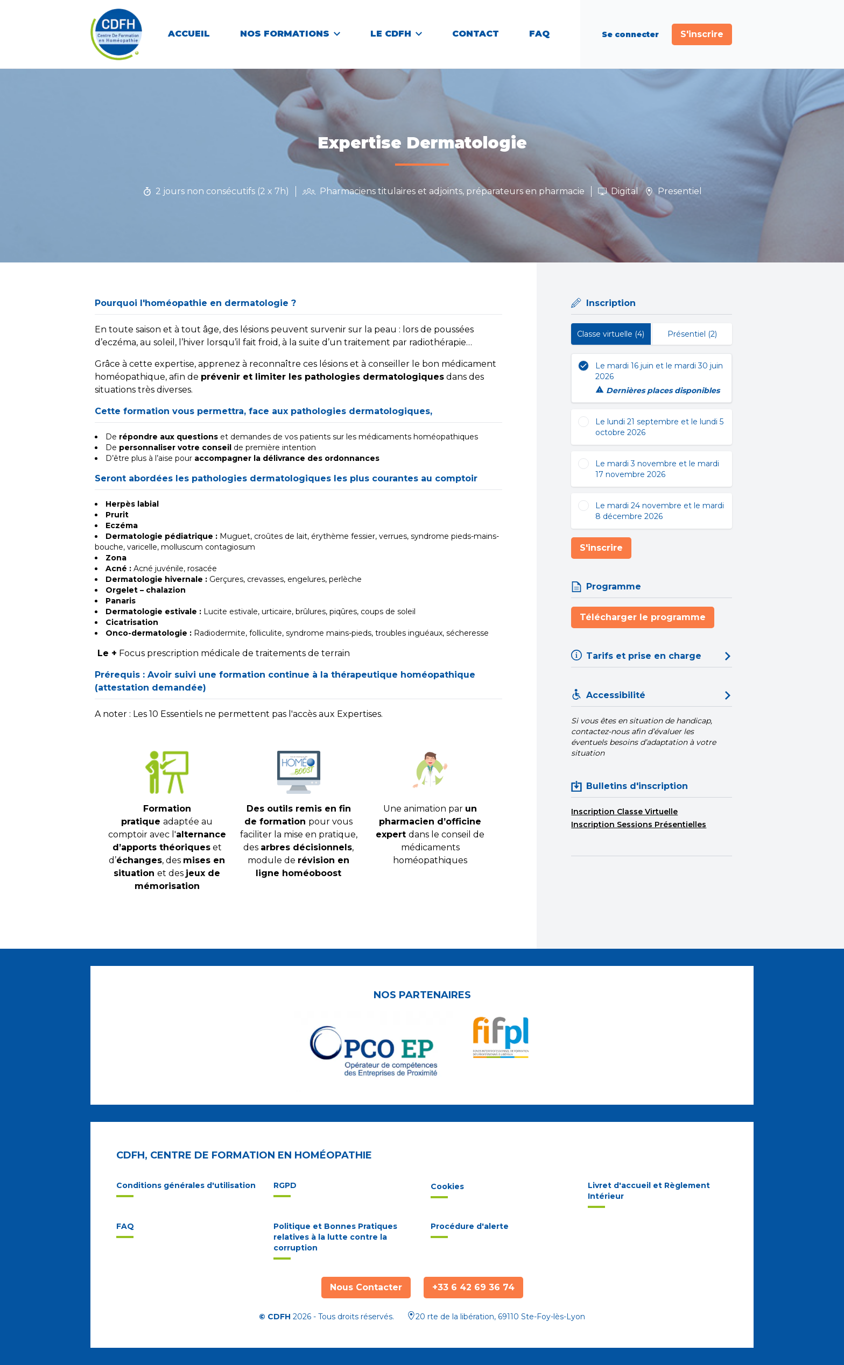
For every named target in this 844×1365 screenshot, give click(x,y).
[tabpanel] (651, 441)
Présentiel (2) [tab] (692, 334)
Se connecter (630, 34)
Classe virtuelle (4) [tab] (610, 334)
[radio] (651, 378)
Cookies (447, 1190)
